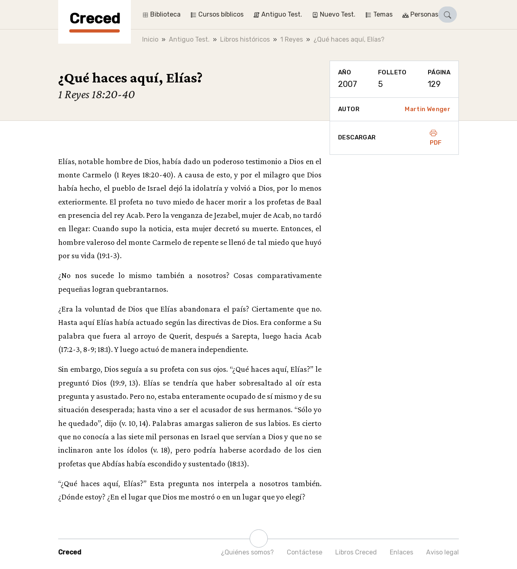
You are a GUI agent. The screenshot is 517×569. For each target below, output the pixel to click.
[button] (447, 14)
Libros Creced (356, 552)
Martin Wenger (427, 109)
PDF (436, 137)
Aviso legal (442, 552)
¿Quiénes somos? (247, 552)
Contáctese (304, 552)
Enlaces (401, 552)
